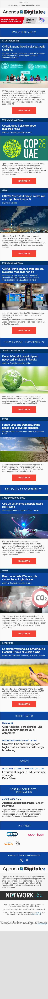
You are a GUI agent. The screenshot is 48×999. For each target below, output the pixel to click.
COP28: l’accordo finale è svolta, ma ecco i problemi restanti (23, 198)
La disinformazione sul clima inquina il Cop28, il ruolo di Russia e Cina (23, 650)
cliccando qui (42, 924)
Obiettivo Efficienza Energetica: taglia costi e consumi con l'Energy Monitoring (23, 747)
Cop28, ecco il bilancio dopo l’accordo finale (19, 127)
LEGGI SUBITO (24, 110)
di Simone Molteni (9, 203)
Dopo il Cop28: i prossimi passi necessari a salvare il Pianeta (20, 358)
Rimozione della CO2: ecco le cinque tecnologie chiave (19, 578)
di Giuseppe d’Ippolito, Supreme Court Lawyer (20, 510)
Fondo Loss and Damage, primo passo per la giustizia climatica (21, 426)
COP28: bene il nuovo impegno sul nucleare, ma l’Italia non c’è (22, 270)
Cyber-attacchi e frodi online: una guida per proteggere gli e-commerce (22, 730)
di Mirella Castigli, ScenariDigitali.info (16, 132)
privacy (38, 912)
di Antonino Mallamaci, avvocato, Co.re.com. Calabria (23, 656)
